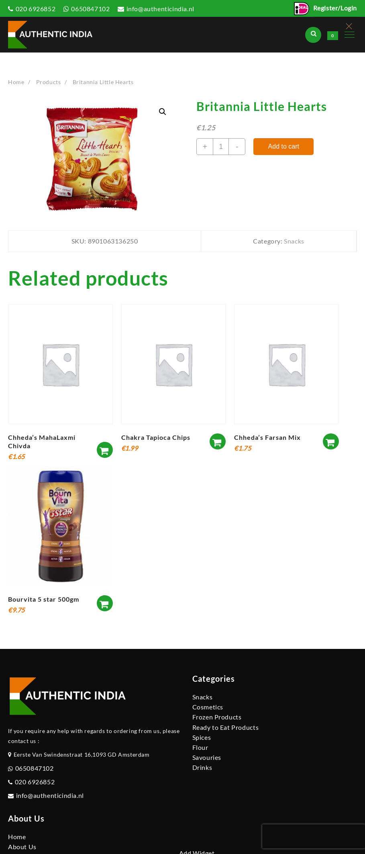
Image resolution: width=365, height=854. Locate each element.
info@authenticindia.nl (160, 8)
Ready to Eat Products (225, 727)
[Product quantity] (221, 147)
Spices (201, 737)
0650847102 (90, 8)
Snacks (294, 241)
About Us (22, 846)
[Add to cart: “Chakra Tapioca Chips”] (218, 441)
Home (17, 836)
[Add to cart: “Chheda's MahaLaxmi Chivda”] (105, 450)
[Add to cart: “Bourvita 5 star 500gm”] (105, 603)
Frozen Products (217, 717)
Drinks (202, 767)
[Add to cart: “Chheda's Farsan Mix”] (331, 441)
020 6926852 (36, 8)
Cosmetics (207, 707)
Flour (200, 747)
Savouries (206, 757)
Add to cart (283, 146)
